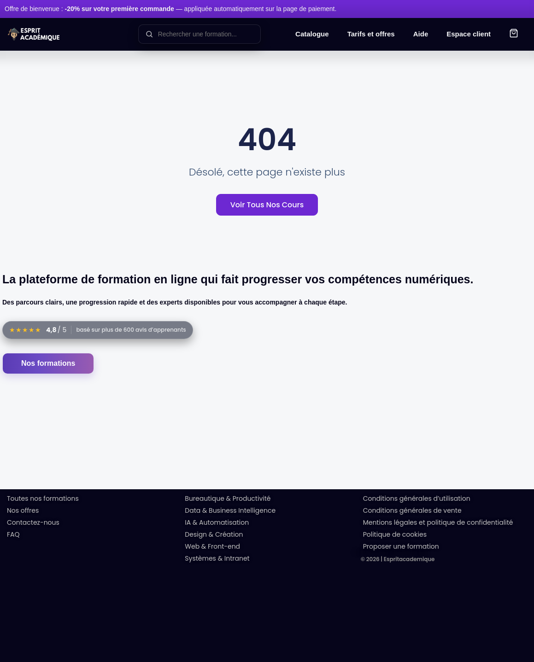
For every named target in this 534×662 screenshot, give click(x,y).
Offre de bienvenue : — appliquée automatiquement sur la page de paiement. (170, 8)
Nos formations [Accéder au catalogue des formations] (48, 363)
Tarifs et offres (371, 34)
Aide (420, 34)
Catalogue (312, 34)
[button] (514, 34)
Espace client (468, 34)
